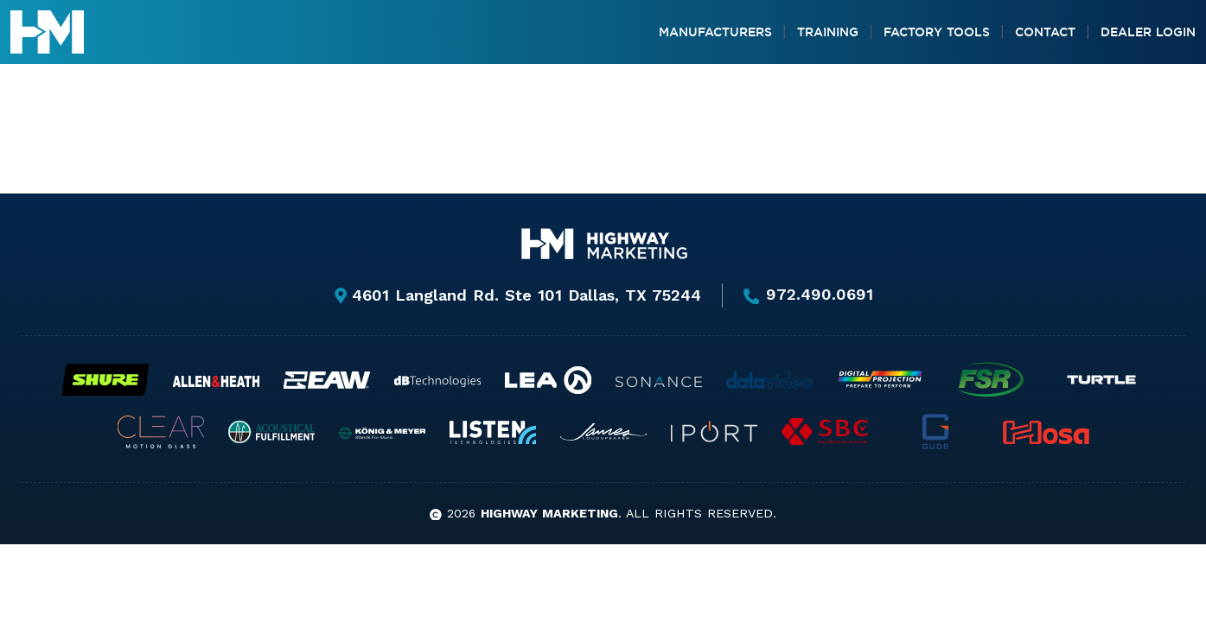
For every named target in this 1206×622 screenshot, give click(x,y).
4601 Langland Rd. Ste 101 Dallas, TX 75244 (517, 295)
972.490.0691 (808, 295)
